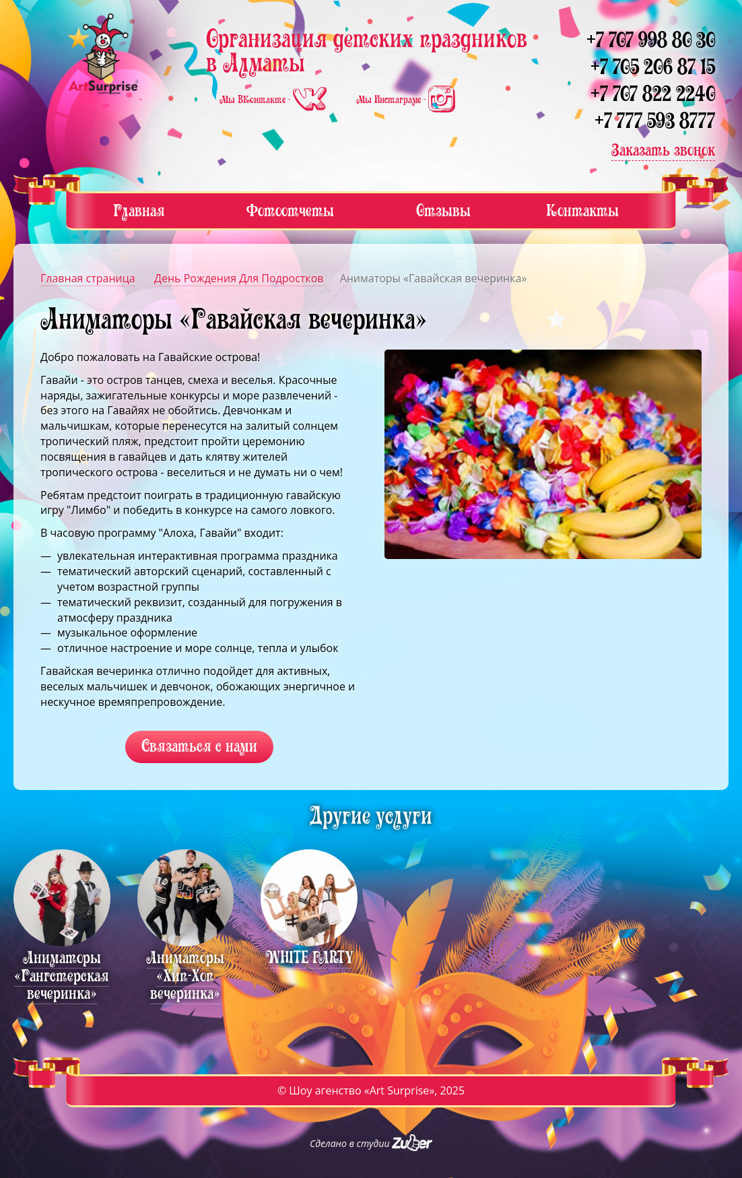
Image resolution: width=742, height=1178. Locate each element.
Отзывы (443, 210)
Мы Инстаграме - (405, 99)
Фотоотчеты (290, 210)
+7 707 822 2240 (653, 94)
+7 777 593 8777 (655, 121)
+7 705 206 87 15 (653, 67)
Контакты (582, 210)
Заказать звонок (663, 149)
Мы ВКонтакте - (274, 99)
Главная (139, 210)
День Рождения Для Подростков (238, 278)
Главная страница (87, 278)
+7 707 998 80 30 (650, 40)
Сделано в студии (371, 1143)
